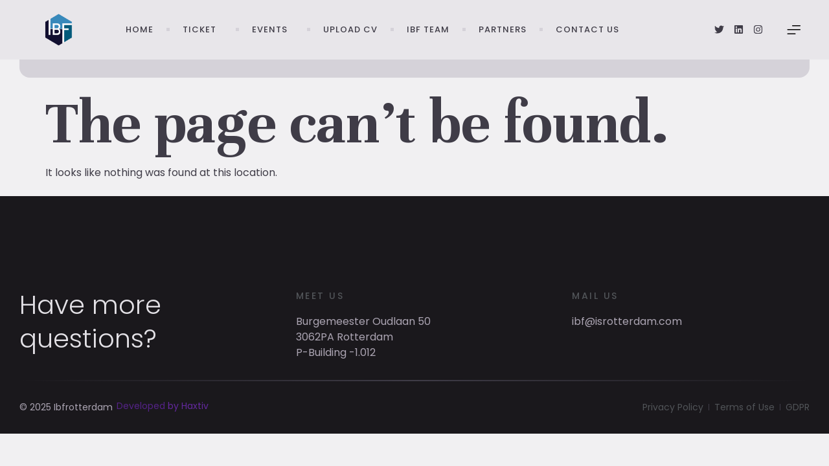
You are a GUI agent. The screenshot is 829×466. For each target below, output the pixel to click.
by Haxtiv (188, 418)
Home (139, 29)
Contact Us (587, 29)
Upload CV (350, 29)
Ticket (203, 29)
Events (273, 29)
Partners (503, 29)
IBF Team (428, 29)
